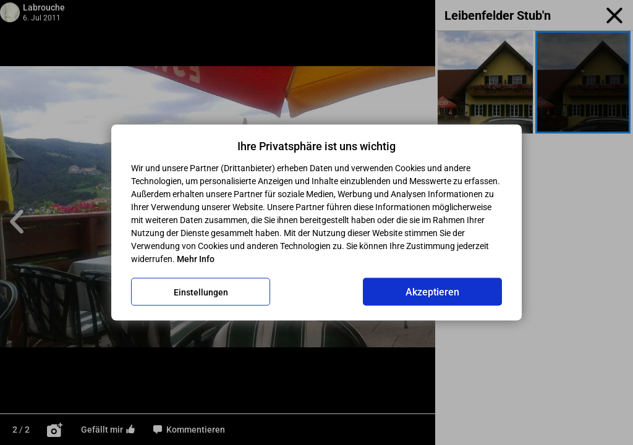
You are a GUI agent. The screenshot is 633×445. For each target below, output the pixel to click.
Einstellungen (201, 292)
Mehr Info (196, 259)
